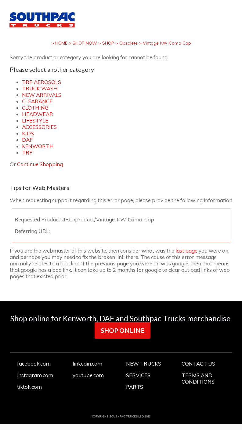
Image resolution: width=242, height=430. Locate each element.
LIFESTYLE (35, 120)
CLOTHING (35, 107)
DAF (27, 140)
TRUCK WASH (40, 88)
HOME (61, 43)
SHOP (108, 43)
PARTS (134, 387)
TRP (27, 152)
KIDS (28, 133)
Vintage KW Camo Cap (167, 43)
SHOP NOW (85, 43)
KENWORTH (38, 146)
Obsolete (128, 43)
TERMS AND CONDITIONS (198, 378)
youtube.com (88, 375)
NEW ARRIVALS (41, 95)
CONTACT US (198, 363)
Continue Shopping (40, 164)
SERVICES (138, 375)
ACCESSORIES (39, 127)
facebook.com (34, 363)
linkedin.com (87, 363)
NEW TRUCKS (143, 363)
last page (186, 250)
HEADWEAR (37, 114)
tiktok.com (29, 387)
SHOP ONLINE (122, 330)
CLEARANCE (37, 101)
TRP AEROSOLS (41, 82)
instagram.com (35, 375)
